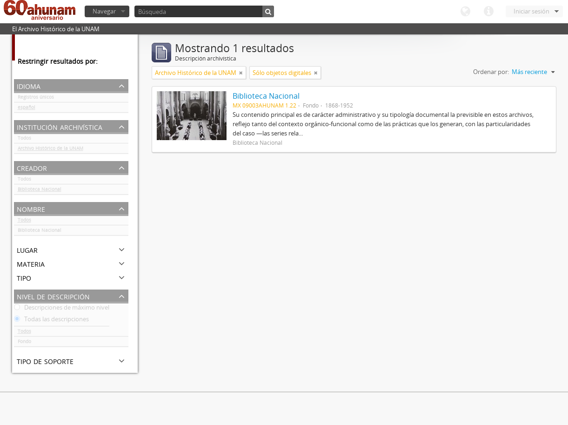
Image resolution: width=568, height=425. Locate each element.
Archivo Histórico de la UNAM (50, 150)
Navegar (104, 11)
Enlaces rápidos (488, 11)
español (26, 109)
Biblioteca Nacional (39, 191)
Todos (24, 139)
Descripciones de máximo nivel (61, 309)
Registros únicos (36, 98)
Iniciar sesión (531, 11)
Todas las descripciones (51, 321)
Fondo (24, 343)
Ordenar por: (491, 71)
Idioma (465, 11)
